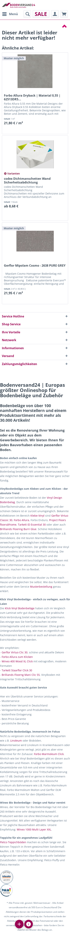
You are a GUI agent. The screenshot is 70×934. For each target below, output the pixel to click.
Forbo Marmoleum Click (49, 754)
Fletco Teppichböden (13, 842)
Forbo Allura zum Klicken (17, 657)
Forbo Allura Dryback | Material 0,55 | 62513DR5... (32, 97)
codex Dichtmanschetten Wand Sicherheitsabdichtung (27, 180)
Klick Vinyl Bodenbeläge (20, 608)
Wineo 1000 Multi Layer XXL (34, 829)
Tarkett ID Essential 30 (32, 524)
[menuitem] (10, 14)
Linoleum (16, 740)
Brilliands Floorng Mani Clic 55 (21, 675)
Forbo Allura (21, 520)
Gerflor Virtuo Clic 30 (14, 652)
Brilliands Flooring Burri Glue (18, 529)
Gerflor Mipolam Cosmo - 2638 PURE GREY (35, 266)
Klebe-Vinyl (37, 515)
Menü (10, 13)
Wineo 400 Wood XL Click (17, 661)
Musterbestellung (41, 586)
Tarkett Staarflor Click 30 (17, 670)
